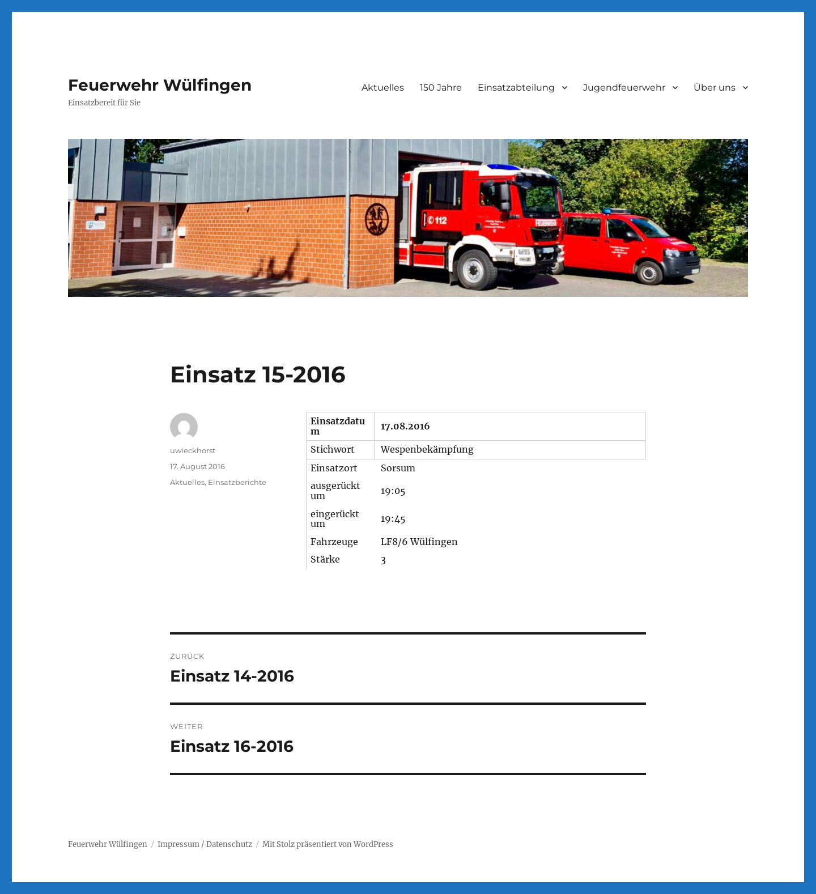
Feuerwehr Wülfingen (160, 85)
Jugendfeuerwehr (624, 87)
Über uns (715, 87)
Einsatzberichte (237, 482)
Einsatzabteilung (516, 87)
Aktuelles (383, 87)
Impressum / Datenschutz (205, 844)
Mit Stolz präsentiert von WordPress (327, 844)
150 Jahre (441, 87)
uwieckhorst (192, 450)
